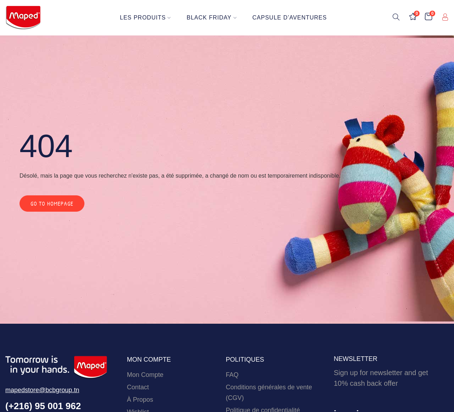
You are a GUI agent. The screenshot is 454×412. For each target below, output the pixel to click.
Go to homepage (52, 203)
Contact (138, 387)
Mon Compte (145, 374)
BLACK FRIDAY (212, 18)
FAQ (232, 374)
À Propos (140, 399)
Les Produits (145, 18)
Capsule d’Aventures (290, 18)
